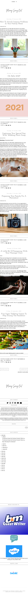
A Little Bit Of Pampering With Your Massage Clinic (14, 252)
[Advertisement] (14, 487)
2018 (2, 460)
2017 (2, 461)
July (3, 436)
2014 (2, 467)
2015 (2, 465)
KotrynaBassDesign (16, 591)
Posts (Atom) (25, 372)
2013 (2, 468)
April (3, 444)
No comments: (4, 66)
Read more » (14, 61)
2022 (2, 453)
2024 (2, 451)
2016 (2, 463)
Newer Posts (4, 369)
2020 (2, 456)
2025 (2, 435)
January (4, 449)
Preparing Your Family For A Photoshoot (14, 197)
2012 (2, 470)
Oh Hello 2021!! (14, 76)
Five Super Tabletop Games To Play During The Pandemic (14, 315)
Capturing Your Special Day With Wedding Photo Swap (14, 134)
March (3, 445)
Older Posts (24, 369)
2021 (2, 454)
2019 (2, 458)
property (11, 30)
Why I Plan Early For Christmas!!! (8, 441)
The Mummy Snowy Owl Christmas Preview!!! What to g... (13, 438)
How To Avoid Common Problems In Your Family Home (14, 23)
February (4, 447)
